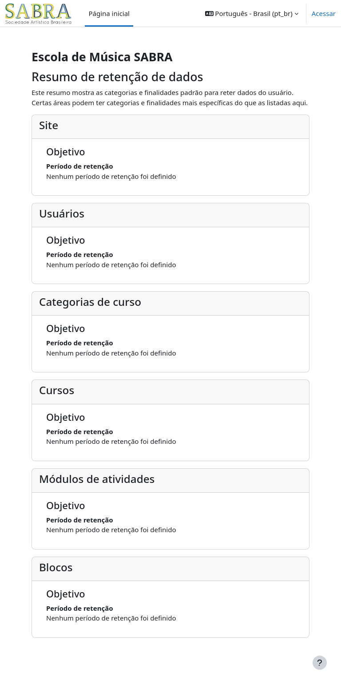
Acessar (324, 13)
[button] (251, 13)
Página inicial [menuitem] (109, 13)
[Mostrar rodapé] (320, 663)
